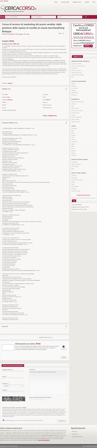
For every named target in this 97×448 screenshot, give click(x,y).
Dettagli (64, 357)
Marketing (74, 431)
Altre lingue (74, 128)
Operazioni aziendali (76, 72)
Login (1, 0)
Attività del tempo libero (77, 179)
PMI (72, 77)
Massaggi (73, 86)
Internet (73, 115)
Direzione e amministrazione (78, 66)
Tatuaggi (73, 90)
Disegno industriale (76, 164)
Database (73, 103)
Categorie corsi (77, 2)
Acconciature (74, 88)
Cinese (73, 137)
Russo (72, 148)
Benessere (74, 95)
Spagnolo (73, 150)
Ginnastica (74, 188)
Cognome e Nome (7, 369)
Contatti (87, 2)
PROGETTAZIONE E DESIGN (79, 159)
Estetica (73, 83)
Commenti (32, 369)
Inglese (73, 144)
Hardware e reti (75, 108)
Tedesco (73, 153)
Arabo (72, 130)
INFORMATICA (75, 99)
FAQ (94, 2)
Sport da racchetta (75, 191)
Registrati (6, 0)
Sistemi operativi (75, 119)
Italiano (73, 146)
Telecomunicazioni (75, 121)
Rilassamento (74, 92)
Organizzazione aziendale (77, 74)
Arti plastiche (74, 162)
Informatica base (75, 112)
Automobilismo (74, 186)
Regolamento (75, 434)
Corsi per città (65, 2)
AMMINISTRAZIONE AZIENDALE (80, 61)
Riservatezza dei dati (77, 436)
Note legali (94, 446)
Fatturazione (74, 68)
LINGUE (73, 126)
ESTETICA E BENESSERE (78, 81)
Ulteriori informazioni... (44, 440)
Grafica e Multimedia (76, 117)
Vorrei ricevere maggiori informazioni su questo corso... (48, 382)
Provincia (5, 383)
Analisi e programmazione (77, 101)
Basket (73, 182)
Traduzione (74, 155)
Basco (72, 132)
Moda (72, 168)
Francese (73, 139)
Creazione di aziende (76, 63)
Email (4, 376)
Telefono (4, 389)
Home (56, 2)
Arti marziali (74, 177)
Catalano (73, 135)
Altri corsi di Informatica (77, 110)
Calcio (72, 184)
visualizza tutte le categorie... (84, 195)
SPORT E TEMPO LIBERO (78, 173)
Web (72, 106)
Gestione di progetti (76, 70)
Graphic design (75, 166)
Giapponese (74, 141)
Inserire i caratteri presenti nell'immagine (40, 397)
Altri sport (73, 175)
